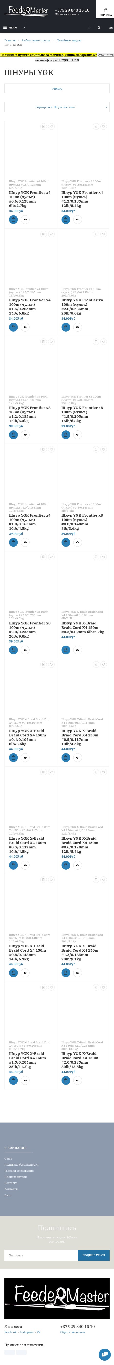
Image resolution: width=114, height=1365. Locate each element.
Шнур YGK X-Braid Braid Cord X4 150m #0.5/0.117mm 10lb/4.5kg (80, 737)
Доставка (10, 1183)
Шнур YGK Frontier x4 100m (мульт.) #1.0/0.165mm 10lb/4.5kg (30, 521)
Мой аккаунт (99, 27)
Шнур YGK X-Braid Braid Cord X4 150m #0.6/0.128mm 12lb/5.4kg (80, 845)
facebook (10, 1332)
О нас (8, 1158)
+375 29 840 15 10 (72, 10)
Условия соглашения (19, 1170)
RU (111, 27)
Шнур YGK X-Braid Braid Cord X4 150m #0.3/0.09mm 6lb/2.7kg (83, 627)
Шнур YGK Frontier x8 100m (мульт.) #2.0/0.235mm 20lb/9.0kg (30, 629)
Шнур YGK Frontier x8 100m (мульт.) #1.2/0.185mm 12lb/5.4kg (30, 414)
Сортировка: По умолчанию (54, 107)
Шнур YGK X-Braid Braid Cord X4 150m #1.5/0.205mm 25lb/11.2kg (27, 1060)
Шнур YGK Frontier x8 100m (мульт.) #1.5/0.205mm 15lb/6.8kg (82, 414)
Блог (7, 1195)
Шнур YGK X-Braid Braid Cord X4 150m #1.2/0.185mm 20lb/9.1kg (80, 952)
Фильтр (57, 88)
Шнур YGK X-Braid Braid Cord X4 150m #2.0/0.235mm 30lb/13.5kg (80, 1060)
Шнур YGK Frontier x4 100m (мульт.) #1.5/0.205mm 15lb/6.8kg (30, 306)
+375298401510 (67, 60)
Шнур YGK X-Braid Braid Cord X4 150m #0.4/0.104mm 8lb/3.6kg (27, 737)
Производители (15, 1177)
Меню (10, 27)
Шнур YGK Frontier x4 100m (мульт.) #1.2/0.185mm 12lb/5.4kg (82, 199)
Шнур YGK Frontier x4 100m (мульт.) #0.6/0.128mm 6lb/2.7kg (30, 199)
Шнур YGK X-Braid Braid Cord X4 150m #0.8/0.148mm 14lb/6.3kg (27, 952)
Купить (12, 219)
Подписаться (94, 1255)
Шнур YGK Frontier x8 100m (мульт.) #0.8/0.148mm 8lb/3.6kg (82, 521)
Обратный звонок (67, 14)
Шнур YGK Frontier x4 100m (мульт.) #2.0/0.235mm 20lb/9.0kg (82, 306)
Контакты (11, 1189)
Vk (39, 1332)
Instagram (27, 1332)
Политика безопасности (21, 1164)
